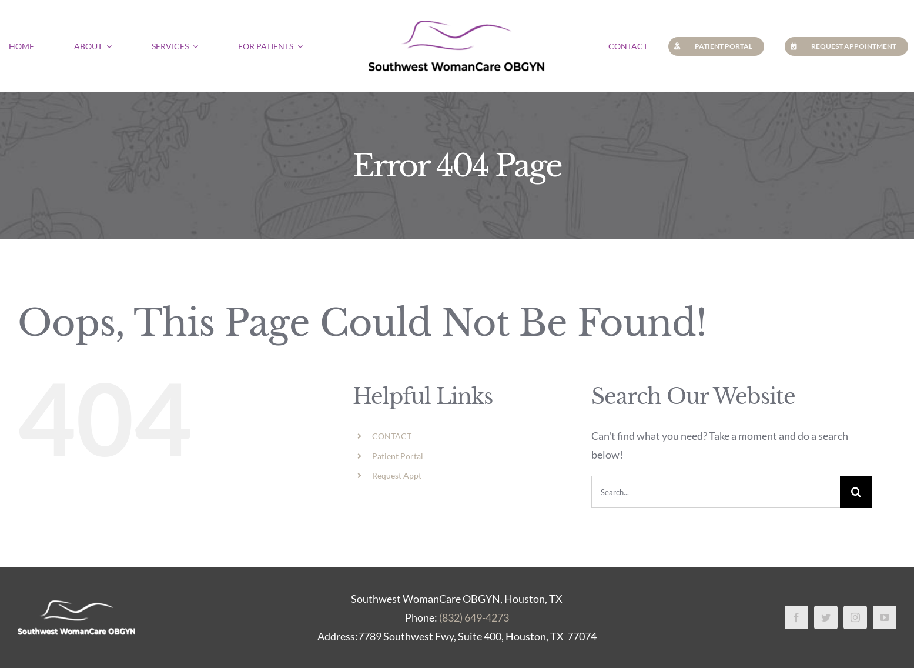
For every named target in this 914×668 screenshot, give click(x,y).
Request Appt (396, 475)
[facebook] (796, 617)
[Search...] (715, 492)
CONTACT (391, 436)
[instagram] (855, 617)
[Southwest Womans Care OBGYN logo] (457, 17)
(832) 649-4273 (474, 617)
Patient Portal (397, 456)
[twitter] (826, 617)
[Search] (856, 492)
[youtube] (884, 617)
